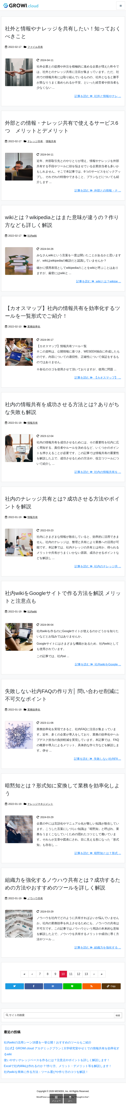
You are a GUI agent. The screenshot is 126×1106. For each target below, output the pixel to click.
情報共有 (51, 141)
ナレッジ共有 (35, 141)
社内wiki (32, 235)
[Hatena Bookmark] (53, 986)
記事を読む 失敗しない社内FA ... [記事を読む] (97, 758)
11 (70, 974)
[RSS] (91, 986)
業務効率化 (33, 326)
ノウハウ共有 (35, 898)
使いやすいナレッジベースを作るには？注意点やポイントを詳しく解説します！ (57, 1060)
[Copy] (111, 986)
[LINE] (72, 986)
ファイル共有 (35, 46)
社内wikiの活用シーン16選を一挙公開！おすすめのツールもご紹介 (47, 1042)
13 (86, 974)
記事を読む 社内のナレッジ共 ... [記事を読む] (97, 566)
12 (78, 974)
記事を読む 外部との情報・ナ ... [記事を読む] (97, 190)
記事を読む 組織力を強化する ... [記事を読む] (97, 947)
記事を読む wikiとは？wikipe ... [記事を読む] (98, 281)
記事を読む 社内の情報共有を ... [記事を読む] (97, 472)
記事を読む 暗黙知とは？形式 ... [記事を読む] (97, 853)
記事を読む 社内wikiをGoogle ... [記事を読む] (98, 664)
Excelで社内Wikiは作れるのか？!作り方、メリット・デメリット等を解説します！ (58, 1066)
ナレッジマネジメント (40, 803)
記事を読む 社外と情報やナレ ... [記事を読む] (97, 96)
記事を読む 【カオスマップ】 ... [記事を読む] (97, 377)
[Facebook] (34, 986)
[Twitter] (14, 986)
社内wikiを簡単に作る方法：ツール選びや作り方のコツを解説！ (46, 1071)
